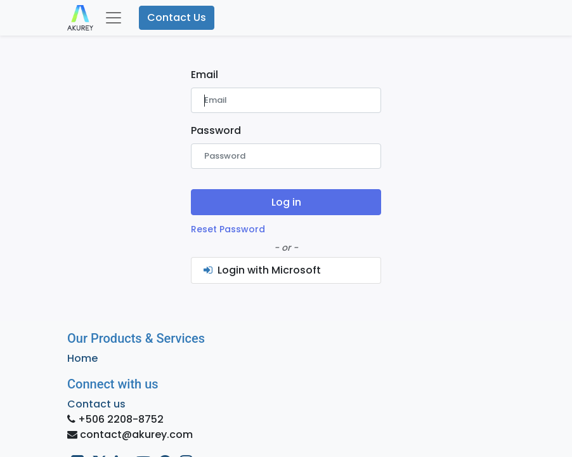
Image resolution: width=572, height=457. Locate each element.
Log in (286, 202)
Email (204, 74)
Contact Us (176, 17)
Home (82, 358)
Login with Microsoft (261, 270)
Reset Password (228, 229)
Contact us (96, 404)
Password (216, 130)
